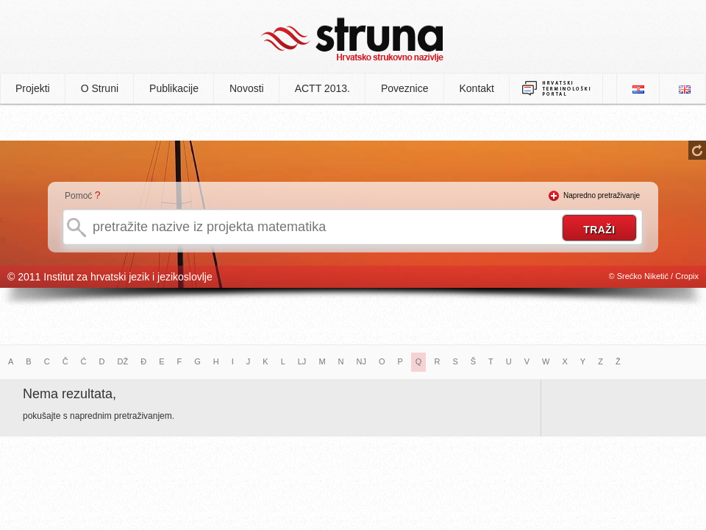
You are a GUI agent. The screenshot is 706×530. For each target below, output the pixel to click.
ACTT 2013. (322, 88)
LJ (302, 361)
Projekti (32, 88)
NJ (361, 361)
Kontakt (477, 88)
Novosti (246, 88)
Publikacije (174, 88)
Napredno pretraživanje (601, 195)
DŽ (123, 361)
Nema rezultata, (69, 393)
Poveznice (405, 88)
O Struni (99, 88)
